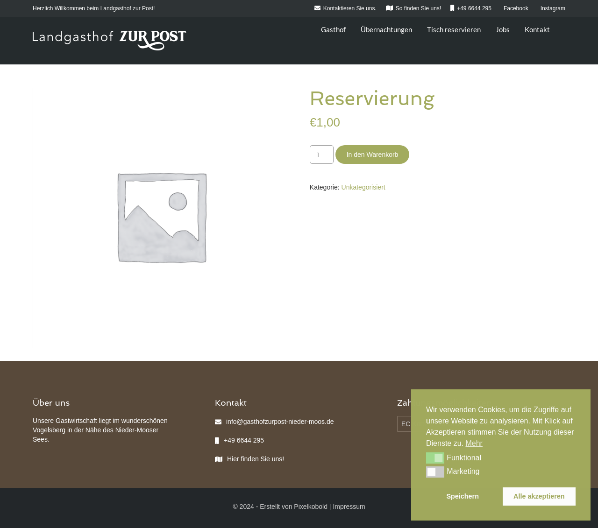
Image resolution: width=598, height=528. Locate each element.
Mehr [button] (473, 443)
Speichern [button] (462, 496)
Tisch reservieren (454, 29)
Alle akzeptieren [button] (539, 496)
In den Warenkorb (373, 154)
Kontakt (537, 29)
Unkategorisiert (363, 187)
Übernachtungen (386, 29)
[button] (435, 458)
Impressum (349, 506)
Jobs (503, 29)
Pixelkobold (310, 506)
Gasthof (333, 29)
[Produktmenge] (322, 154)
